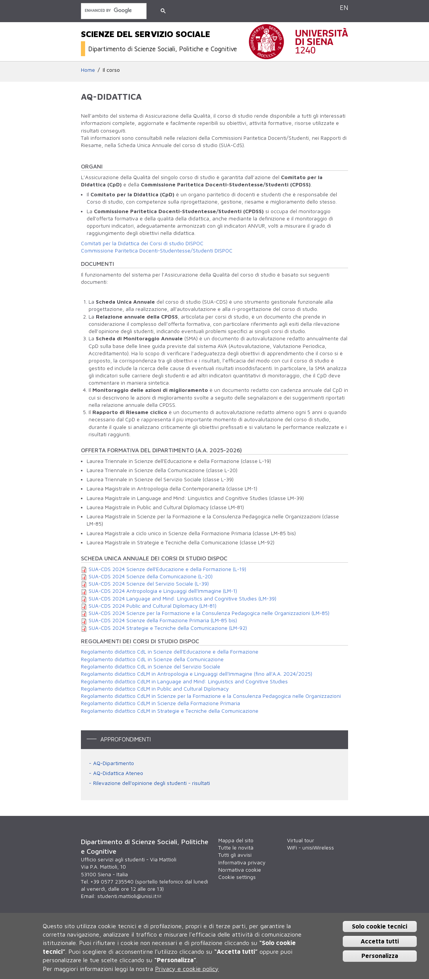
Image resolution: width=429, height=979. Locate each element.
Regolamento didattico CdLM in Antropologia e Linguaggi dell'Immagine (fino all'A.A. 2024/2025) (196, 674)
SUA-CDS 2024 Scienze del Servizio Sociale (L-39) (149, 584)
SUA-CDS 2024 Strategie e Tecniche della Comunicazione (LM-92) (168, 628)
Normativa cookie (239, 870)
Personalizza (379, 955)
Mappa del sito (235, 840)
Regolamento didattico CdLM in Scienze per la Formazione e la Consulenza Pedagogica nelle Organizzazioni (211, 696)
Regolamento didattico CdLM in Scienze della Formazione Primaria (160, 703)
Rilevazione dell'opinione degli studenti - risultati (151, 783)
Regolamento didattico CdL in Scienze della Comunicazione (152, 659)
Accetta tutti (380, 941)
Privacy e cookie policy (187, 968)
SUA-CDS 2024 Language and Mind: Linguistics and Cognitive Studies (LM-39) (182, 598)
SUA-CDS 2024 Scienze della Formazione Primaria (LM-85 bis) (163, 620)
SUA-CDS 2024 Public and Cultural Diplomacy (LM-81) (152, 606)
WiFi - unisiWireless (310, 848)
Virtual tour (300, 840)
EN (344, 7)
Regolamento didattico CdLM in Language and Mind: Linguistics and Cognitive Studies (184, 681)
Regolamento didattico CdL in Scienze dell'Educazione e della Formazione (169, 652)
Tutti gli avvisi (235, 855)
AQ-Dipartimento (113, 763)
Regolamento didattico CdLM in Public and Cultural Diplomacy (155, 689)
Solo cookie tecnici (379, 926)
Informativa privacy (241, 862)
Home (88, 70)
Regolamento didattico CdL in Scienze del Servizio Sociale (150, 666)
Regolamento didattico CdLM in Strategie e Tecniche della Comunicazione (169, 711)
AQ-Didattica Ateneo (118, 773)
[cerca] (113, 10)
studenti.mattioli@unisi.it (129, 896)
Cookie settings (237, 877)
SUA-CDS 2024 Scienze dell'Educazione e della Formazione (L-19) (167, 569)
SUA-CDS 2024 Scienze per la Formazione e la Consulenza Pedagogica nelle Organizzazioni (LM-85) (209, 613)
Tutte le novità (235, 848)
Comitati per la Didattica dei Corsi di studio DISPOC (142, 243)
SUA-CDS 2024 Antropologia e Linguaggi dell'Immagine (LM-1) (163, 591)
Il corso (111, 70)
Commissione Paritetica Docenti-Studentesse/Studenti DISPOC (156, 251)
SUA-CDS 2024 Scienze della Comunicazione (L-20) (151, 576)
